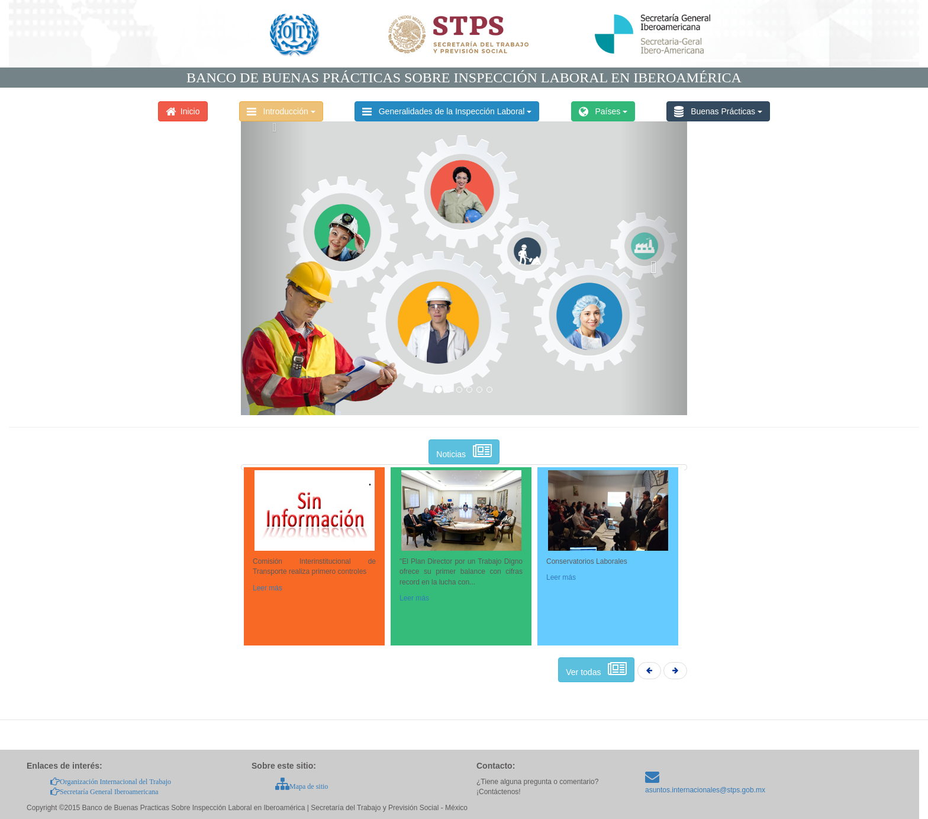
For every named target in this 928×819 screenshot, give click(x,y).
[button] (274, 266)
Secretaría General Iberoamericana (104, 792)
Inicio (182, 111)
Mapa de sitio (301, 786)
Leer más (267, 588)
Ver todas (596, 669)
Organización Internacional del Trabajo (110, 782)
